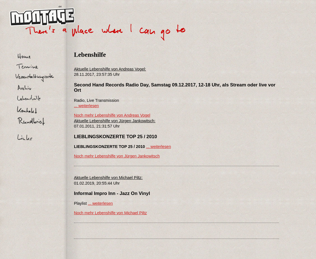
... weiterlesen (86, 105)
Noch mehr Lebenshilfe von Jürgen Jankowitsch (117, 156)
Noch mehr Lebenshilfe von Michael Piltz (110, 213)
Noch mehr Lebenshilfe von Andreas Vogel (112, 115)
